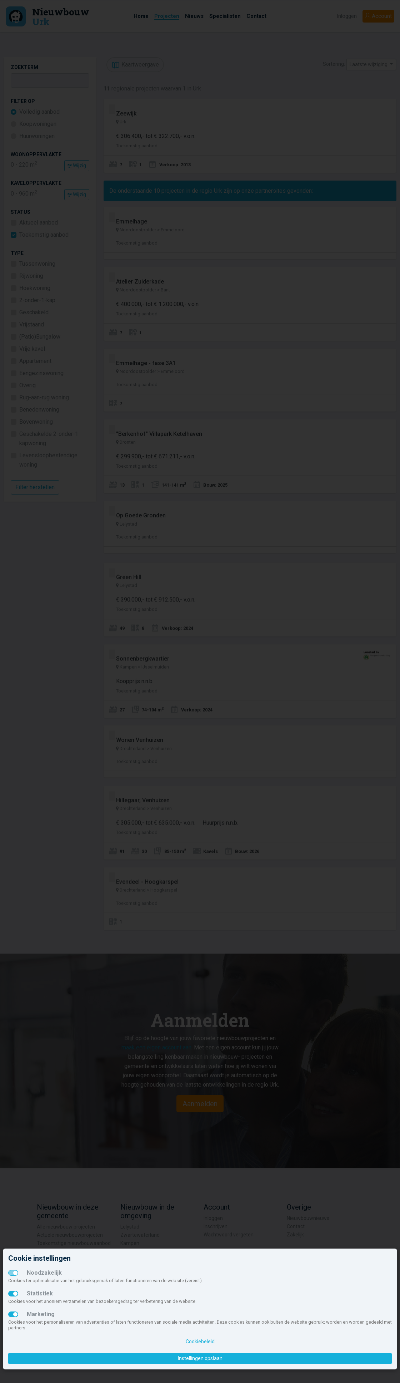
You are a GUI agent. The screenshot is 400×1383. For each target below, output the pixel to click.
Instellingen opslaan (200, 1358)
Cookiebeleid (200, 1341)
